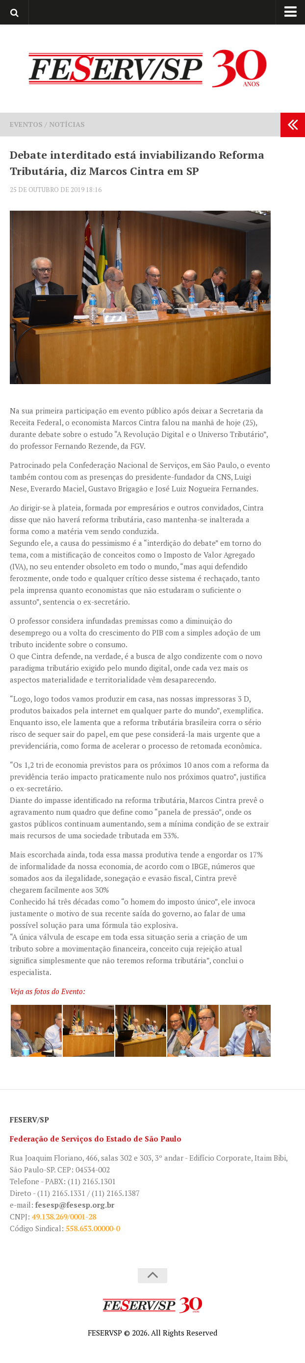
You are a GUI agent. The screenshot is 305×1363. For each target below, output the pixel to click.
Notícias (67, 124)
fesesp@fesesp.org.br (74, 1205)
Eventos (26, 124)
